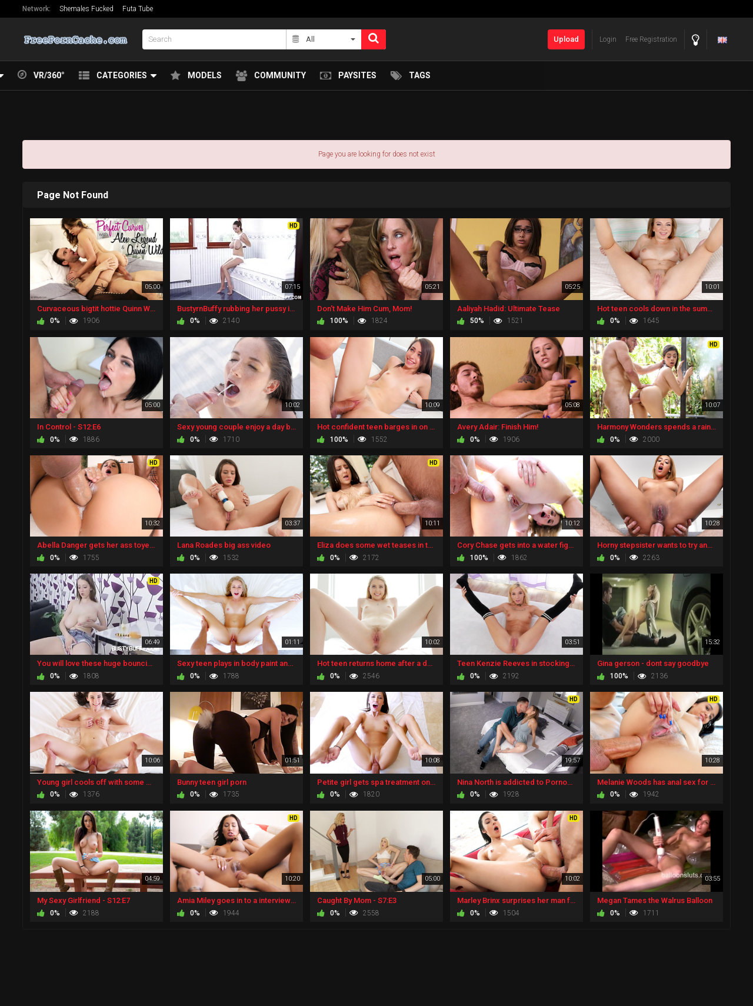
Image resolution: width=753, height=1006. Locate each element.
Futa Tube (137, 9)
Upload (566, 39)
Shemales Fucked (86, 9)
